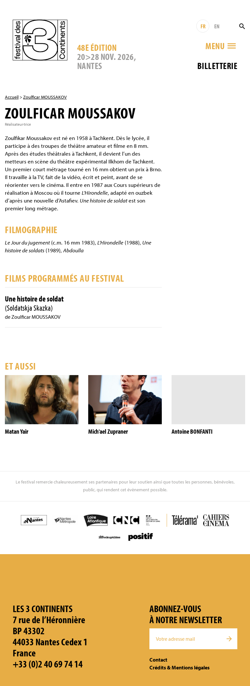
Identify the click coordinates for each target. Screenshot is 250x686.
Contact (158, 659)
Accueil (12, 97)
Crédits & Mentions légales (179, 667)
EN (216, 26)
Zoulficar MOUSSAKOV (45, 97)
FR (203, 26)
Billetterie (217, 65)
